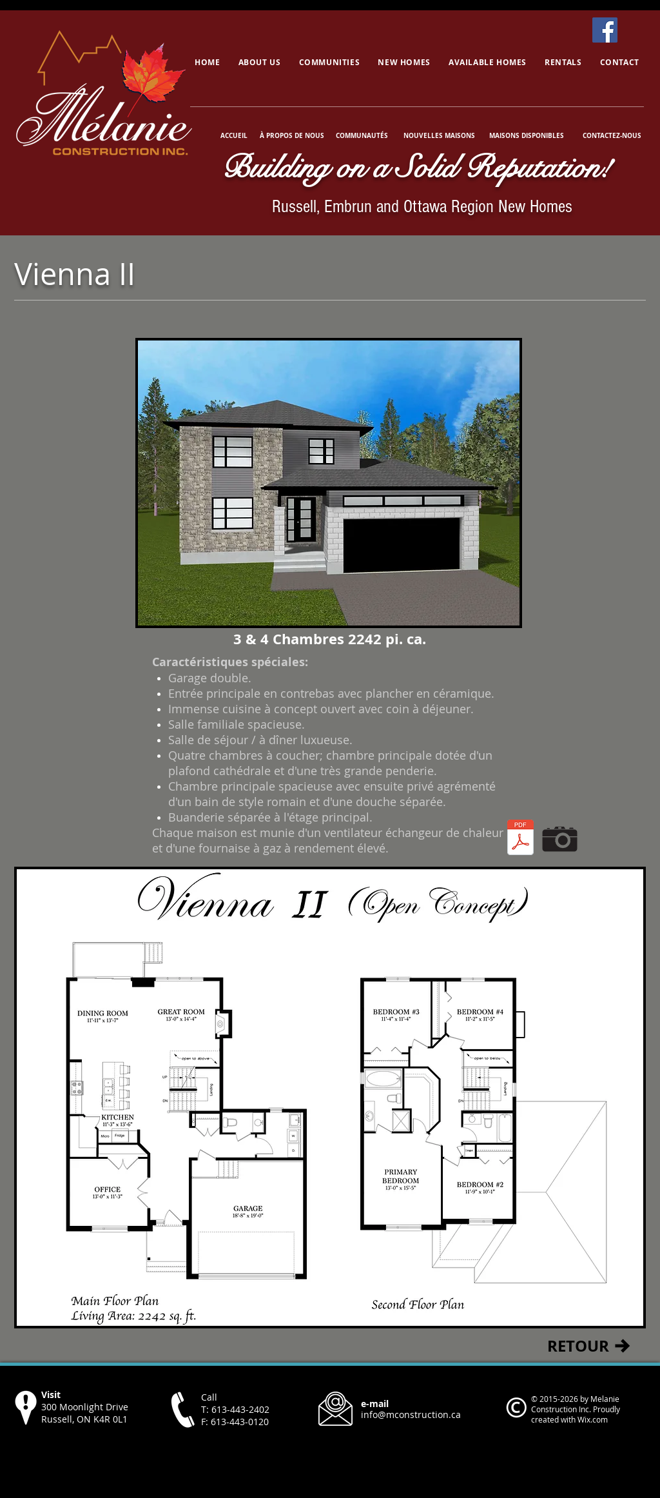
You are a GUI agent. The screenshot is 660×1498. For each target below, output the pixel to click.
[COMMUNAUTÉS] (361, 135)
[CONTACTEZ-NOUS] (612, 135)
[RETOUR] (578, 1346)
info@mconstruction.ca (411, 1414)
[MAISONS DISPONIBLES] (526, 135)
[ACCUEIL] (235, 135)
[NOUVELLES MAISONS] (439, 135)
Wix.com (593, 1419)
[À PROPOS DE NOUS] (292, 135)
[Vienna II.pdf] (520, 839)
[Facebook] (604, 30)
